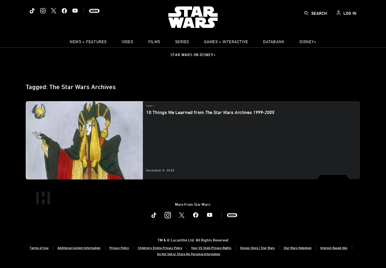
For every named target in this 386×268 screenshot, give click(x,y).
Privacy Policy (119, 247)
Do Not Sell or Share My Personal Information (188, 254)
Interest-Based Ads (333, 247)
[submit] (306, 13)
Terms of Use (39, 247)
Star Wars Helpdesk (297, 247)
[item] (88, 43)
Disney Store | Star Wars (257, 247)
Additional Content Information (79, 247)
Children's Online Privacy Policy (160, 247)
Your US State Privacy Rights (211, 247)
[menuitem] (127, 43)
